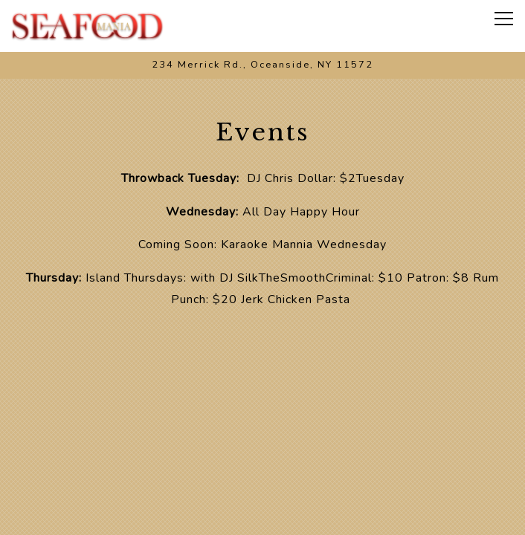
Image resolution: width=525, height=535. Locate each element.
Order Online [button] (262, 514)
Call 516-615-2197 (263, 472)
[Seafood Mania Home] (87, 26)
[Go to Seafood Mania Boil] (262, 65)
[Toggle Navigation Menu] (504, 18)
